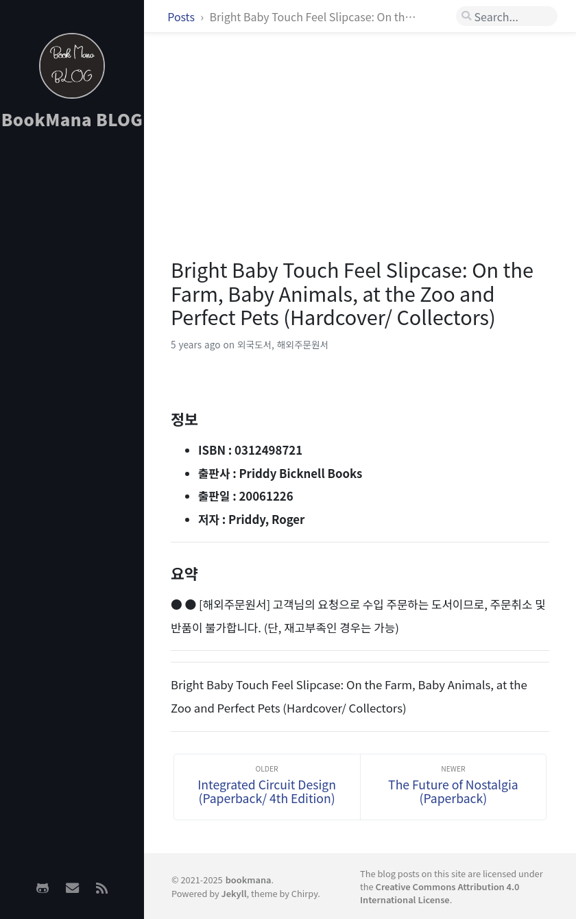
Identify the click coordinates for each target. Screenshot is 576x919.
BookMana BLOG (72, 119)
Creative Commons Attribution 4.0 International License (439, 893)
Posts (182, 16)
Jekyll (234, 893)
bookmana (249, 879)
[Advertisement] (72, 357)
